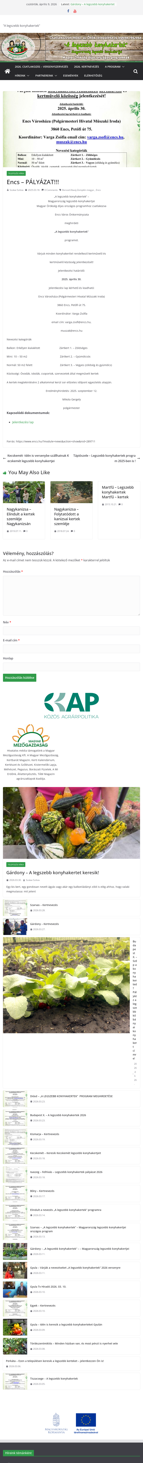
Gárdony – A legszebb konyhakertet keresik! (52, 872)
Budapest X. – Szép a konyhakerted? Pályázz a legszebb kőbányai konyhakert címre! (135, 1000)
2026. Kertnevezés (86, 66)
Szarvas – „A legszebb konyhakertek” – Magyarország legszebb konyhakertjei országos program (78, 1229)
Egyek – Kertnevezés (42, 1305)
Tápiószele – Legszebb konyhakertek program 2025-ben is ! (106, 458)
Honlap (8, 658)
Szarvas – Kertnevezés (44, 905)
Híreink (20, 75)
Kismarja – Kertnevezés (44, 1134)
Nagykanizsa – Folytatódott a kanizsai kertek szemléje (67, 516)
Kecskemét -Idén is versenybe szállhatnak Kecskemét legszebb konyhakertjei (36, 458)
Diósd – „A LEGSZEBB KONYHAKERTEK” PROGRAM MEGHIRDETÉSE (71, 1096)
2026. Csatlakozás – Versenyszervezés (41, 66)
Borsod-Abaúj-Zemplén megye (78, 190)
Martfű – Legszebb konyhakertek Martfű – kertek (118, 492)
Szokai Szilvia (16, 190)
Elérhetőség (93, 75)
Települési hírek (16, 173)
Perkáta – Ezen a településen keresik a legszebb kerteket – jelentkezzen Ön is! (55, 1361)
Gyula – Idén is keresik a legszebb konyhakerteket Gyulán (66, 1324)
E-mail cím (11, 640)
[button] (122, 66)
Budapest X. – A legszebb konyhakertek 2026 (58, 1115)
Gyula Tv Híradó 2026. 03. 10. (48, 1286)
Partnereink (44, 75)
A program (112, 66)
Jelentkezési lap (23, 422)
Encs (98, 190)
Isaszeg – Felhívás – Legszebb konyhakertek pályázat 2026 (66, 1172)
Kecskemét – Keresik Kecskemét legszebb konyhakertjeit (65, 1153)
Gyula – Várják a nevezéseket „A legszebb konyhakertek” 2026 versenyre (75, 1267)
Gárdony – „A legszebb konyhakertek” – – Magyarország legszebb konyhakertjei (79, 1248)
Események (70, 75)
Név (7, 622)
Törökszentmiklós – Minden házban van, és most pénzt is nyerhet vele (74, 1343)
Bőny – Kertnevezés (42, 1191)
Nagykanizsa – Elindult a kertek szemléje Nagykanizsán (21, 516)
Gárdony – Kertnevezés (44, 924)
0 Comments (50, 190)
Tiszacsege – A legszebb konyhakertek (54, 1378)
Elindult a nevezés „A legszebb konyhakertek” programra (65, 1210)
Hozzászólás (13, 571)
